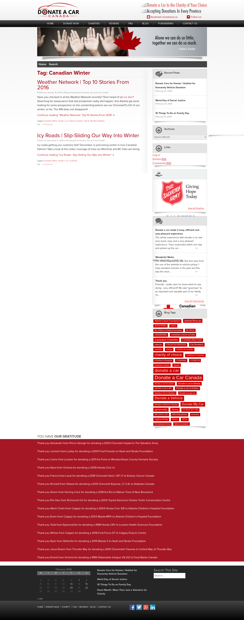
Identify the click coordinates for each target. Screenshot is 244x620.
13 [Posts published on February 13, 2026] (71, 584)
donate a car (63, 121)
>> (196, 248)
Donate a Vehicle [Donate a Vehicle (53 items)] (169, 398)
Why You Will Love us (168, 260)
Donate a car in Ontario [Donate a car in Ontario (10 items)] (187, 388)
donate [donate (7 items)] (176, 365)
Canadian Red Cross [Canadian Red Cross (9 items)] (192, 340)
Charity (66, 607)
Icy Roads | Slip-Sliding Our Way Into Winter (88, 135)
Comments (162, 163)
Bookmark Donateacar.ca (162, 17)
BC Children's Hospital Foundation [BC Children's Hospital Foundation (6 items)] (168, 330)
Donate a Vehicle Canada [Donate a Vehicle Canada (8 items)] (166, 405)
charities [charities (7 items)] (158, 349)
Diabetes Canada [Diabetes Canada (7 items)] (162, 365)
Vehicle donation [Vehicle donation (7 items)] (181, 424)
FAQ (130, 23)
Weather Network (97, 121)
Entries (159, 159)
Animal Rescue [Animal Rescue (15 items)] (192, 321)
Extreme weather (76, 121)
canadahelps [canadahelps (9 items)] (161, 335)
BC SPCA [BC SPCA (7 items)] (190, 330)
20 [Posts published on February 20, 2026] (71, 588)
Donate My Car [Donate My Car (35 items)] (193, 404)
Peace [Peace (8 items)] (175, 419)
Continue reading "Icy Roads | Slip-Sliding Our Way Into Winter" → (75, 155)
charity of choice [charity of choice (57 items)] (168, 355)
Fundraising (165, 23)
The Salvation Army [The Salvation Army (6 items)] (162, 424)
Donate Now (71, 23)
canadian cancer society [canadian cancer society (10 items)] (183, 335)
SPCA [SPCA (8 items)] (184, 419)
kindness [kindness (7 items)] (195, 414)
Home (50, 23)
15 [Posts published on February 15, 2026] (86, 584)
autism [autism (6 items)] (173, 326)
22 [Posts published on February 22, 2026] (86, 588)
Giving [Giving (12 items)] (175, 409)
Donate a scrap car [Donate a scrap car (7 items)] (187, 393)
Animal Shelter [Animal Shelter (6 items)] (160, 326)
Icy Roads (73, 161)
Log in (156, 155)
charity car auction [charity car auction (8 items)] (184, 349)
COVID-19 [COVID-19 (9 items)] (195, 360)
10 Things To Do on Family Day (172, 113)
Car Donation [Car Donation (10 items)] (196, 344)
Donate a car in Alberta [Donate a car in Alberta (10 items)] (189, 384)
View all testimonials (194, 301)
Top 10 (86, 121)
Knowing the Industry (79, 93)
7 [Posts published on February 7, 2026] (79, 580)
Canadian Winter (50, 121)
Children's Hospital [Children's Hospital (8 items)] (163, 360)
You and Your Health (99, 93)
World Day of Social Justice (170, 100)
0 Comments (48, 124)
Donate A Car (58, 10)
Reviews (114, 23)
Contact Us (190, 23)
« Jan (40, 599)
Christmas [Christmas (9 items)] (181, 360)
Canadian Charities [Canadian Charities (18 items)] (166, 339)
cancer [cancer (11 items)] (158, 344)
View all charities (196, 208)
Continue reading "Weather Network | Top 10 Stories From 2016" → (76, 115)
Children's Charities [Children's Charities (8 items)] (195, 355)
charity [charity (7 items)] (169, 349)
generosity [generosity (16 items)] (161, 409)
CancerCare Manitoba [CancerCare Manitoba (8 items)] (176, 345)
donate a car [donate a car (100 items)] (167, 370)
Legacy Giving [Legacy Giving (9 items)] (161, 419)
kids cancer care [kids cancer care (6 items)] (161, 414)
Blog (145, 23)
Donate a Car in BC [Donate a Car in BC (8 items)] (163, 388)
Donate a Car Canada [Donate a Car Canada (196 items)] (178, 377)
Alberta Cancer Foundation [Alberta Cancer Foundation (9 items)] (167, 321)
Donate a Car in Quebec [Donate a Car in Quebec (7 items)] (165, 393)
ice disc (128, 97)
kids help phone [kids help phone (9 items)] (179, 414)
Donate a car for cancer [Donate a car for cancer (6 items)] (164, 384)
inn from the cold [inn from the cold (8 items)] (190, 410)
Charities (94, 23)
